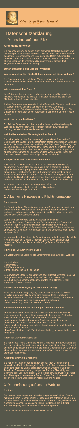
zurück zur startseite (13, 425)
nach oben (27, 425)
